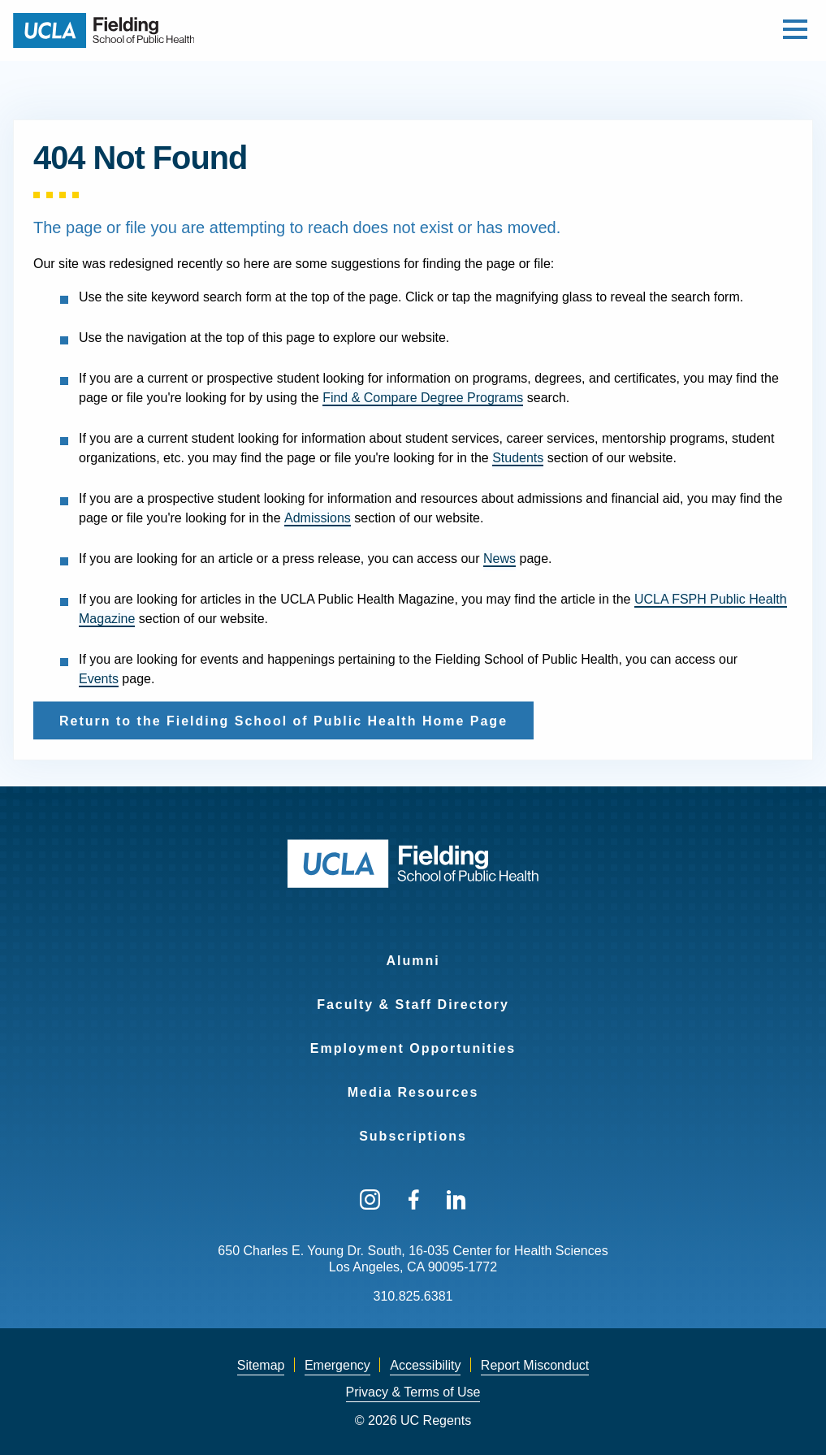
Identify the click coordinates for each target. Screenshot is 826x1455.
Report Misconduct (535, 1365)
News (499, 558)
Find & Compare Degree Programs (422, 398)
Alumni (412, 961)
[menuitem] (413, 950)
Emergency (337, 1365)
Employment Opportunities (413, 1048)
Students (517, 458)
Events (99, 679)
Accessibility (425, 1365)
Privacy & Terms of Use (413, 1392)
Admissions (317, 518)
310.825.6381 (413, 1296)
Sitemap (261, 1365)
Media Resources (413, 1092)
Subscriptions (413, 1136)
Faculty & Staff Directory (413, 1004)
